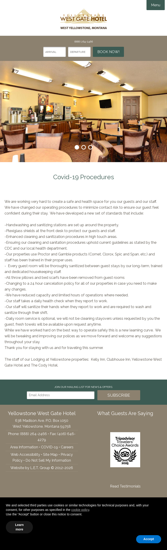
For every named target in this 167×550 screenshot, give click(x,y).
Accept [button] (148, 539)
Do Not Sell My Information (48, 460)
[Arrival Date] (54, 52)
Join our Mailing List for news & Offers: (83, 387)
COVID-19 (49, 447)
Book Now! (108, 52)
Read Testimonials (125, 486)
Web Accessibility (25, 454)
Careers (67, 447)
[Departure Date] (79, 52)
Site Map (50, 454)
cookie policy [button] (80, 510)
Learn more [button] (19, 527)
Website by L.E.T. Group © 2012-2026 (41, 468)
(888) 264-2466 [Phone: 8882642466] (83, 41)
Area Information (24, 447)
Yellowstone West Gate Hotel (83, 18)
